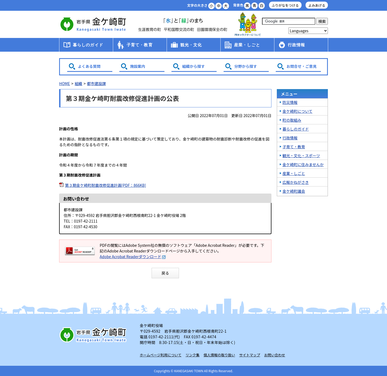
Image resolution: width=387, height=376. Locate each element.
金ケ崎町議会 (293, 191)
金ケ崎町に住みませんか (303, 164)
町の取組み (291, 120)
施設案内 (137, 66)
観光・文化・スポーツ (301, 155)
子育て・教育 (140, 45)
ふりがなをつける (285, 5)
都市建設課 (96, 83)
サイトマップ (249, 354)
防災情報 (290, 102)
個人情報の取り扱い (219, 354)
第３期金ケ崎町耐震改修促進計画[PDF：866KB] (105, 185)
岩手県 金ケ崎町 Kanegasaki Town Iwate (94, 334)
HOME (64, 83)
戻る (165, 273)
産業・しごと (247, 45)
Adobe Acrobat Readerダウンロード (133, 256)
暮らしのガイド (88, 45)
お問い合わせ (274, 354)
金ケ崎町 (94, 24)
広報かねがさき (295, 182)
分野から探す (245, 66)
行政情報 (296, 45)
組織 (78, 83)
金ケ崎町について (297, 111)
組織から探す (193, 66)
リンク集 (192, 354)
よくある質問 (89, 66)
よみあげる (316, 5)
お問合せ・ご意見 (301, 66)
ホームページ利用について (160, 354)
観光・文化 (191, 45)
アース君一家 (248, 24)
